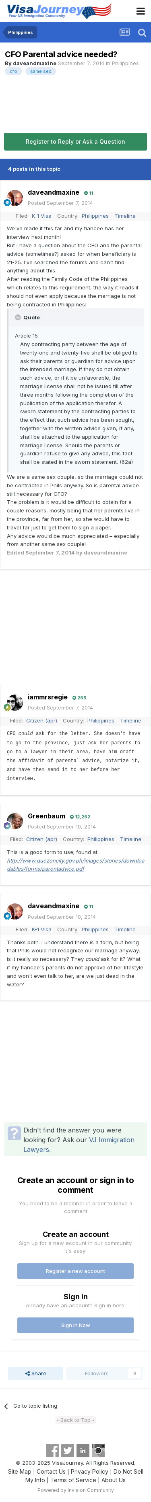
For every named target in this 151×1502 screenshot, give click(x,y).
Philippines (125, 63)
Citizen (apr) (41, 720)
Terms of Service (73, 1480)
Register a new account (75, 1271)
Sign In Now (75, 1325)
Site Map (19, 1471)
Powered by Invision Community (75, 1490)
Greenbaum (46, 816)
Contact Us (51, 1471)
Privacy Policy (89, 1471)
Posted (60, 203)
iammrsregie (48, 697)
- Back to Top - (75, 1420)
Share (35, 1373)
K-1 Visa (42, 215)
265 (79, 698)
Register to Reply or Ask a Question (75, 141)
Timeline (125, 215)
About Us (113, 1480)
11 (88, 193)
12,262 (80, 817)
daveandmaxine (34, 63)
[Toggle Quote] (18, 317)
